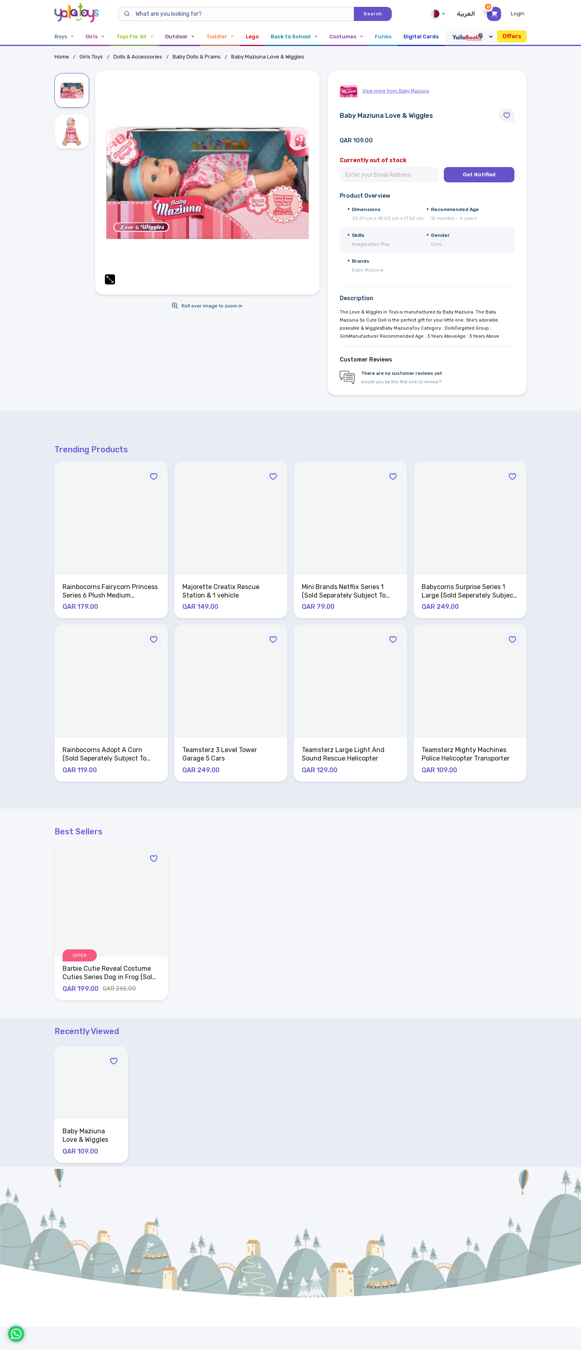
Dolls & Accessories (137, 57)
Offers (511, 36)
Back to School (294, 36)
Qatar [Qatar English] (438, 14)
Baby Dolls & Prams (197, 57)
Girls (95, 36)
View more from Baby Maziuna (395, 91)
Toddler (220, 36)
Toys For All (134, 36)
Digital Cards (421, 36)
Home (61, 57)
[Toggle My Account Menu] (519, 13)
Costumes (346, 36)
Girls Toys (91, 57)
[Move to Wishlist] (506, 115)
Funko (383, 36)
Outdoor (179, 36)
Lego (252, 36)
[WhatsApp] (16, 1334)
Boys (63, 36)
